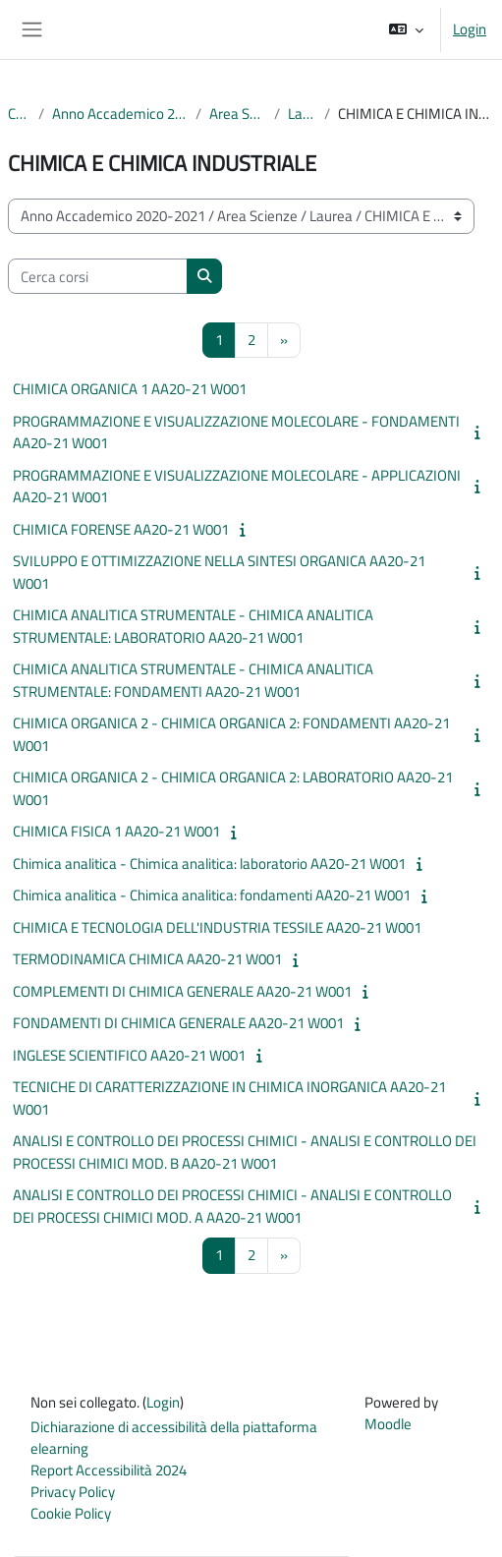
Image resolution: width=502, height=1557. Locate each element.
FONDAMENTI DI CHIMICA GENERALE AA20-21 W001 (178, 1022)
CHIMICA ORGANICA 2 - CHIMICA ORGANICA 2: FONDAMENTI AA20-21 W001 (231, 734)
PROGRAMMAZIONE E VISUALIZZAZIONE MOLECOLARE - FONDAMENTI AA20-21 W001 (236, 432)
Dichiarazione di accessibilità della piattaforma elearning (173, 1437)
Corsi (19, 114)
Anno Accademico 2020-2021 (120, 114)
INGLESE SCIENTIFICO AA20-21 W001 (129, 1055)
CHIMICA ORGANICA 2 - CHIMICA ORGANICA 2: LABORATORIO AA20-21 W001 (233, 788)
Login (469, 29)
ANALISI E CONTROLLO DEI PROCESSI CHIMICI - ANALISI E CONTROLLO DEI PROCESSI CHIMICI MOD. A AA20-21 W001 (232, 1206)
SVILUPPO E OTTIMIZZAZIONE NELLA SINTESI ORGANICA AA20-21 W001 (219, 572)
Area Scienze (237, 114)
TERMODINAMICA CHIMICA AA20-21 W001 (147, 959)
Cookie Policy (70, 1513)
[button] (406, 29)
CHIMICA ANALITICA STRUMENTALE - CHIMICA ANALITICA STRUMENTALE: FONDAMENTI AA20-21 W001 (193, 680)
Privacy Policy (72, 1491)
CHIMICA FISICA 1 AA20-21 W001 (116, 831)
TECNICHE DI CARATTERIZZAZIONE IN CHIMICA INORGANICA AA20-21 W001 (229, 1098)
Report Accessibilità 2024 (108, 1470)
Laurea (302, 114)
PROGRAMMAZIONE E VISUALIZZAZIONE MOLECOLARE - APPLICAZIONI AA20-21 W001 (237, 486)
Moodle (388, 1424)
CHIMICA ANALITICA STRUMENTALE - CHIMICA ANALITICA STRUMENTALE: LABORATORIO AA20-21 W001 (193, 626)
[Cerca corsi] (98, 276)
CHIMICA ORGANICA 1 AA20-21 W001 (130, 388)
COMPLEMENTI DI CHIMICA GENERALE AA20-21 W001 (182, 991)
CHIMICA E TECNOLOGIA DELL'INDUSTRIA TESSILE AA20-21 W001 (217, 927)
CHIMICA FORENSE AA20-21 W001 (121, 529)
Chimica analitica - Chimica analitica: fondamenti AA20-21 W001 (212, 895)
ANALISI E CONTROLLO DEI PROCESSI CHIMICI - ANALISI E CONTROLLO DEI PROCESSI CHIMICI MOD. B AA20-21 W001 (244, 1152)
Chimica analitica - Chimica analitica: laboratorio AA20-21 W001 (209, 863)
